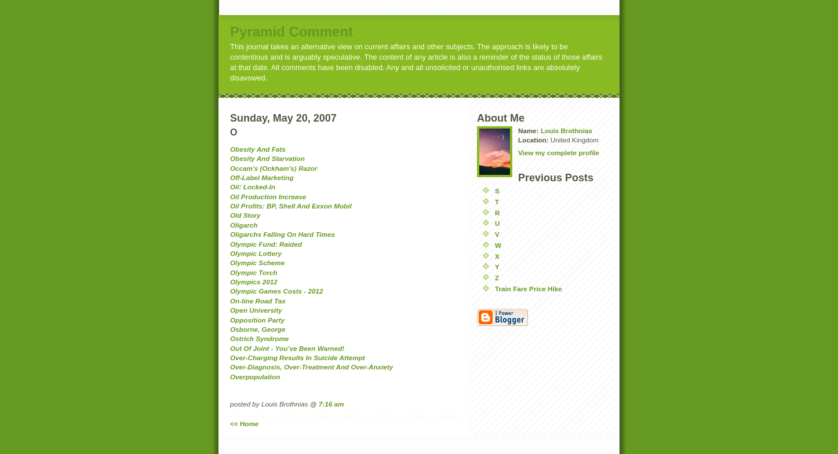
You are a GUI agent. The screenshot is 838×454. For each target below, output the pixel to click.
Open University (256, 310)
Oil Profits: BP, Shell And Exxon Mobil (291, 206)
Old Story (245, 215)
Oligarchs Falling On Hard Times (282, 234)
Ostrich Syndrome (259, 338)
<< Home (244, 423)
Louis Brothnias (566, 130)
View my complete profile (558, 152)
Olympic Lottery (256, 253)
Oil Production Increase (268, 196)
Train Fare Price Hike (528, 288)
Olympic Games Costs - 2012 (276, 291)
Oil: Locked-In (252, 187)
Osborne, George (257, 329)
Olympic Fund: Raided (266, 244)
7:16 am (331, 404)
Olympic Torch (253, 272)
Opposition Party (257, 320)
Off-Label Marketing (262, 177)
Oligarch (243, 225)
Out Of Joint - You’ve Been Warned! (287, 348)
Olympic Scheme (257, 262)
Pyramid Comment (291, 31)
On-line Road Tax (258, 301)
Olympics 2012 (254, 281)
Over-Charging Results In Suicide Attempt (297, 357)
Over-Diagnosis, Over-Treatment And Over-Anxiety (311, 367)
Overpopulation (255, 376)
